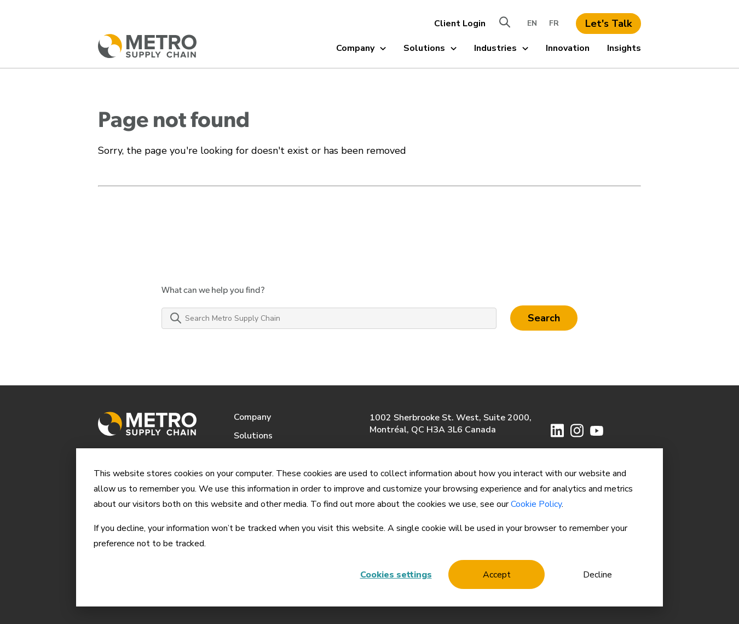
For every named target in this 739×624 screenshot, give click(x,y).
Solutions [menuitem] (253, 435)
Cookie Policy (536, 504)
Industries (501, 48)
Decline (597, 575)
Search (544, 318)
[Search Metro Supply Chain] (328, 318)
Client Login (460, 24)
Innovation (568, 48)
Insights (624, 48)
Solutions (430, 48)
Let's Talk (608, 23)
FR (554, 23)
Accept (497, 575)
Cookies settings (396, 575)
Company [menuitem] (252, 417)
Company (361, 48)
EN (532, 23)
